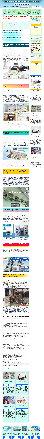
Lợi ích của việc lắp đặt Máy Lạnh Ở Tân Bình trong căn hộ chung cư (12, 30)
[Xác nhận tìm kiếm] (30, 7)
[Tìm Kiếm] (24, 7)
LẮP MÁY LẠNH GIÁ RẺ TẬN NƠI (22, 4)
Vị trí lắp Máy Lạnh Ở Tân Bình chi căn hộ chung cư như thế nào (11, 39)
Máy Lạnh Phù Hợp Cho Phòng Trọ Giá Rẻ (25, 434)
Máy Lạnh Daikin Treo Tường (24, 12)
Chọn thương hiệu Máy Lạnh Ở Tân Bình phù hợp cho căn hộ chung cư (12, 34)
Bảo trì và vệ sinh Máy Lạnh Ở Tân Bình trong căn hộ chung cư (11, 37)
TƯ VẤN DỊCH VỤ (6, 6)
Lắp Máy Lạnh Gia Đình (11, 364)
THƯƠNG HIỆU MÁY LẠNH (15, 6)
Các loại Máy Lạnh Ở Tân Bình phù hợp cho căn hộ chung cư (11, 32)
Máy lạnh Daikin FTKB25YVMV (35, 43)
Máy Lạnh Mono (7, 1)
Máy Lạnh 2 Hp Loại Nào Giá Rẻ (6, 434)
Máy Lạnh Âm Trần (18, 1)
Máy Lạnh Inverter (12, 1)
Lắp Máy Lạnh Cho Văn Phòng (12, 365)
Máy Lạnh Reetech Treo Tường (38, 12)
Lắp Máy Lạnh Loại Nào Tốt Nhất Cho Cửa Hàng (35, 434)
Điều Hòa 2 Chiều (36, 1)
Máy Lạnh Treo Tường (25, 1)
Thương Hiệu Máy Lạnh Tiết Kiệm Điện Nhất (16, 434)
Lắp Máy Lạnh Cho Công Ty (20, 364)
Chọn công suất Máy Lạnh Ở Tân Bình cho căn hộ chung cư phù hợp (12, 35)
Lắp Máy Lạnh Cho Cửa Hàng (9, 406)
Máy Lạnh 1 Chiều (31, 1)
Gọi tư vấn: (37, 6)
